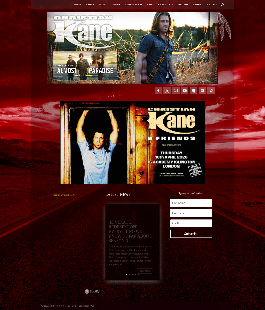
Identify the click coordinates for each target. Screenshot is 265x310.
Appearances (133, 4)
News (150, 4)
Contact (211, 4)
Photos (183, 4)
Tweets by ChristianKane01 (63, 195)
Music (117, 4)
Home (77, 4)
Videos (197, 4)
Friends (104, 4)
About (90, 4)
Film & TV (164, 4)
